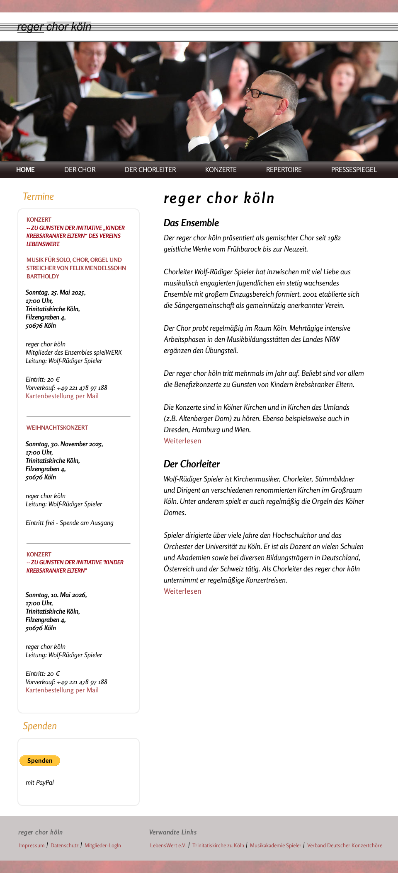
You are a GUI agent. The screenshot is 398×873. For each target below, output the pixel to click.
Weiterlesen (182, 440)
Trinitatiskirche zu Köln (218, 845)
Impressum (32, 845)
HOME (25, 169)
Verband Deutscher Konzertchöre (344, 845)
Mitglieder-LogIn (103, 845)
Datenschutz (65, 845)
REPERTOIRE (284, 169)
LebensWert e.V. (168, 845)
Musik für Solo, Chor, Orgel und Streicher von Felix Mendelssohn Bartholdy (76, 267)
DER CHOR (79, 169)
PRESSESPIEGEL (354, 169)
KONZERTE (221, 169)
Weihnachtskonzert (57, 427)
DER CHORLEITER (150, 169)
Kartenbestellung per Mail (62, 396)
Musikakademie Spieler (275, 845)
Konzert (39, 219)
